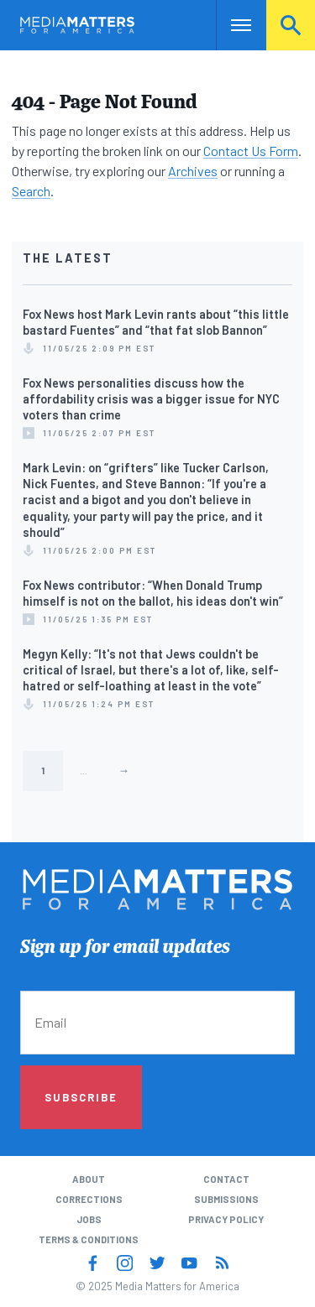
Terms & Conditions (89, 1239)
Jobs (89, 1219)
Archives (193, 171)
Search (290, 25)
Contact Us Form (250, 151)
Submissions (226, 1199)
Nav (229, 25)
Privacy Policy (226, 1219)
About (88, 1179)
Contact (226, 1179)
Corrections (89, 1199)
